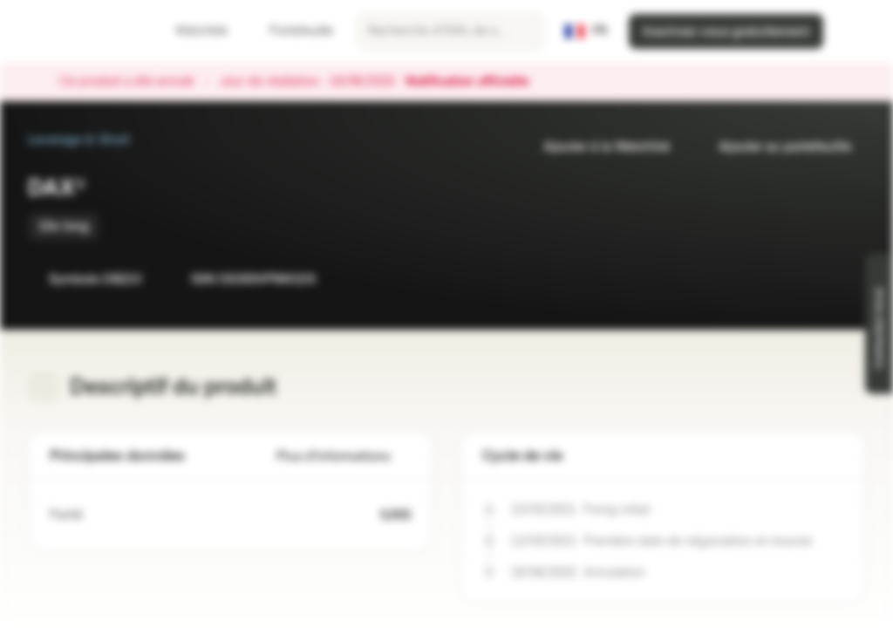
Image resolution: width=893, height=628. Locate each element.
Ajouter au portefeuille (774, 147)
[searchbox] (450, 31)
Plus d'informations (343, 456)
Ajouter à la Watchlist (596, 147)
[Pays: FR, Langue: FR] (586, 31)
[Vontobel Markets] (75, 31)
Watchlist (191, 31)
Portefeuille (291, 31)
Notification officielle (476, 82)
